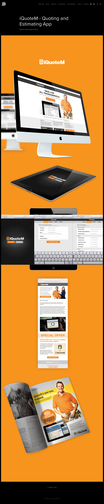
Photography (71, 4)
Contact (85, 4)
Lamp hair (41, 4)
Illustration (61, 4)
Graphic (53, 4)
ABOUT (79, 4)
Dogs (47, 4)
